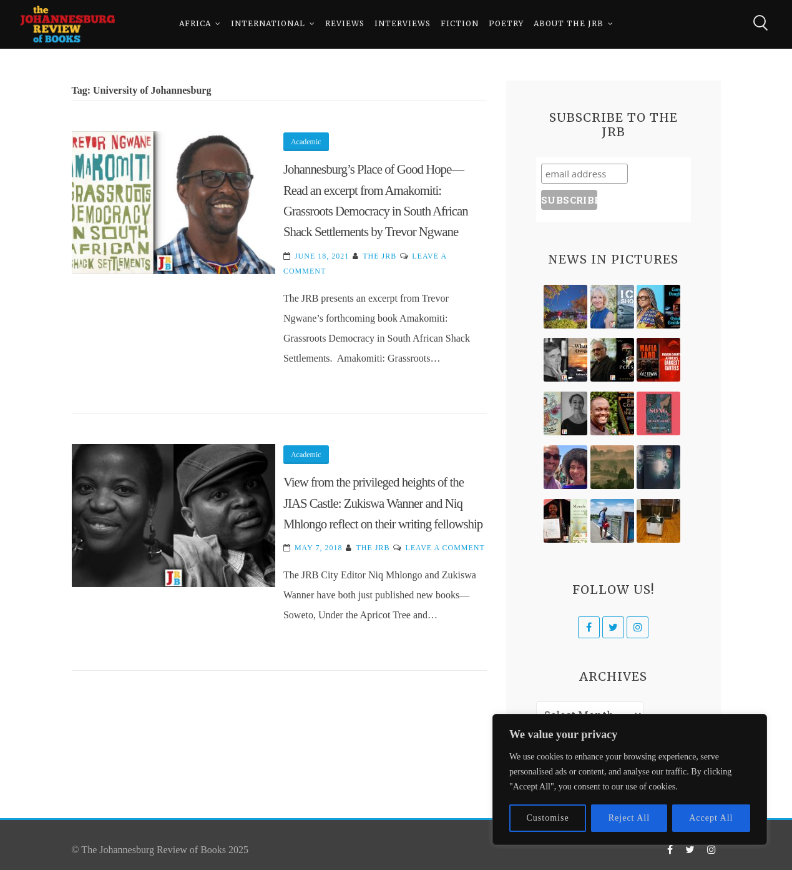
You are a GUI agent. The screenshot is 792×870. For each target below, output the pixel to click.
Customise (548, 818)
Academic (306, 141)
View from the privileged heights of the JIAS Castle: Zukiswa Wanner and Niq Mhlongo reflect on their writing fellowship (382, 503)
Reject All (629, 818)
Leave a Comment (444, 547)
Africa (195, 24)
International (268, 24)
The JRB (379, 256)
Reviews (344, 24)
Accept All (711, 818)
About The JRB (569, 24)
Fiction (460, 24)
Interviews (402, 24)
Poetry (506, 24)
